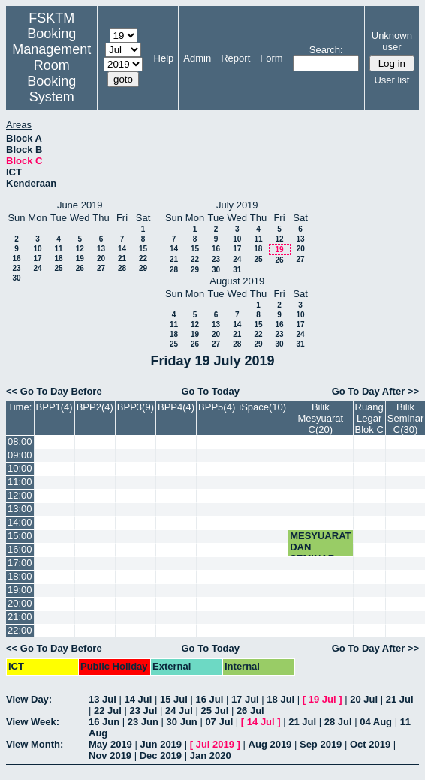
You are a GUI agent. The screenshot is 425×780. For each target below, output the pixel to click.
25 (58, 268)
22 (143, 258)
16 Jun (104, 722)
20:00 (20, 603)
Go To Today (210, 391)
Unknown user (392, 41)
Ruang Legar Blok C (369, 418)
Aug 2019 (270, 744)
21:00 (20, 616)
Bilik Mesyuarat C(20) (320, 418)
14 (122, 248)
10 (37, 248)
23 (16, 268)
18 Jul (280, 699)
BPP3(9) (135, 406)
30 (16, 278)
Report (235, 58)
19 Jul (322, 699)
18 (58, 258)
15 (143, 248)
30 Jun (182, 722)
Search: (326, 50)
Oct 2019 (370, 744)
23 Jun (143, 722)
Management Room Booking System (51, 73)
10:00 (20, 468)
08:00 (20, 441)
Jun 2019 (161, 744)
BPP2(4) (95, 406)
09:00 (20, 454)
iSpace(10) (262, 406)
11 (58, 248)
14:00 (20, 522)
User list (391, 80)
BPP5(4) (216, 406)
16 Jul (209, 699)
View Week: (32, 722)
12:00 (20, 495)
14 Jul (138, 699)
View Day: (29, 699)
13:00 (20, 508)
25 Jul (214, 710)
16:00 (20, 549)
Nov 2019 (110, 755)
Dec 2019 (161, 755)
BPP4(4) (176, 406)
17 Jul (245, 699)
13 (101, 248)
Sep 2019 (321, 744)
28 (122, 268)
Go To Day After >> (375, 391)
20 (101, 258)
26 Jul (250, 710)
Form (271, 58)
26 (80, 268)
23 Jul (143, 710)
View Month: (34, 744)
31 (237, 270)
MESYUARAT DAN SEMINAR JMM (320, 552)
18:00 (20, 576)
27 (101, 268)
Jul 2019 (215, 744)
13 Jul (102, 699)
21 (122, 258)
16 (16, 258)
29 (143, 268)
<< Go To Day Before (54, 391)
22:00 (20, 630)
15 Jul (174, 699)
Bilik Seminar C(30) (405, 418)
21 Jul (400, 699)
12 (80, 248)
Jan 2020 (210, 755)
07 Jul (219, 722)
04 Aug (376, 722)
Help (164, 58)
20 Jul (364, 699)
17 (37, 258)
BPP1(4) (54, 406)
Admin (197, 58)
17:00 (20, 562)
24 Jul (179, 710)
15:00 (20, 536)
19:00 (20, 590)
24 (37, 268)
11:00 (20, 482)
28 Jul (338, 722)
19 (80, 258)
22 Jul (108, 710)
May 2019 (110, 744)
